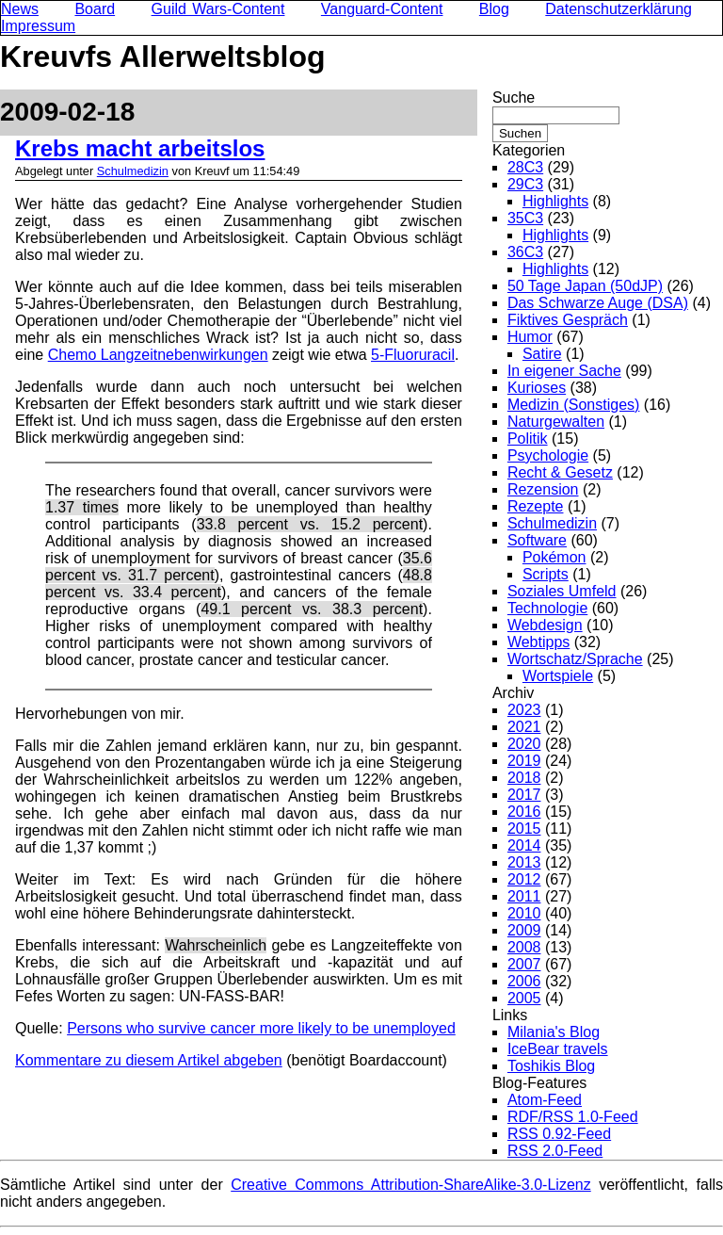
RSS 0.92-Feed (559, 1134)
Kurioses (536, 388)
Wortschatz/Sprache (575, 659)
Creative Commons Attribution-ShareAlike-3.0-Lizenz (410, 1185)
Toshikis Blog (551, 1066)
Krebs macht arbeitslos (140, 148)
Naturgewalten (555, 422)
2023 (524, 710)
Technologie (547, 608)
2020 (524, 744)
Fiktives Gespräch (567, 320)
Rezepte (535, 506)
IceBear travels (557, 1049)
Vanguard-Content (382, 9)
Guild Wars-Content (218, 9)
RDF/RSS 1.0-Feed (572, 1117)
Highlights (555, 201)
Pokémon (554, 557)
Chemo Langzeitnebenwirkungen (158, 355)
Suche (513, 97)
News (20, 9)
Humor (530, 337)
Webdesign (545, 625)
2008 (524, 947)
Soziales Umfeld (562, 591)
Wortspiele (557, 676)
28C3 (525, 167)
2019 (524, 761)
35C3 (525, 218)
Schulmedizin (133, 171)
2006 (524, 981)
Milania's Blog (553, 1032)
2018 (524, 778)
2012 (524, 879)
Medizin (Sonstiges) (573, 405)
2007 (524, 964)
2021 (524, 727)
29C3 (525, 184)
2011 (524, 896)
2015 (524, 829)
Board (94, 9)
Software (537, 540)
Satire (542, 354)
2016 (524, 812)
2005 (524, 998)
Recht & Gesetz (560, 472)
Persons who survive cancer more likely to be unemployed (261, 1028)
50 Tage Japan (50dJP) (585, 286)
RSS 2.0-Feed (554, 1151)
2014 (524, 845)
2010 (524, 913)
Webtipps (538, 642)
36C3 (525, 252)
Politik (527, 439)
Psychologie (547, 455)
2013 (524, 862)
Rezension (543, 489)
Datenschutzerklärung (618, 9)
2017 (524, 795)
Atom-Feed (544, 1100)
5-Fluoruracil (413, 355)
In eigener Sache (564, 371)
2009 (524, 930)
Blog (494, 9)
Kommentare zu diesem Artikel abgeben (148, 1060)
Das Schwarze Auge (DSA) (597, 303)
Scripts (545, 574)
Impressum (38, 26)
